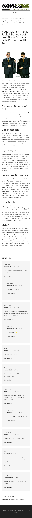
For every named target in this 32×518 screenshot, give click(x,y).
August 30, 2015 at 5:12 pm (14, 285)
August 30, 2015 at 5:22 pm (14, 412)
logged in (11, 499)
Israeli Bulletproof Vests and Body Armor (16, 6)
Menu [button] (17, 12)
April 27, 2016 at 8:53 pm (11, 454)
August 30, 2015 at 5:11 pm (11, 267)
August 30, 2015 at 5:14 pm (14, 328)
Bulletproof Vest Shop (18, 510)
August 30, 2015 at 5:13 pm (11, 307)
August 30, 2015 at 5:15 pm (11, 370)
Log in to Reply (8, 277)
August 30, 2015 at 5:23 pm (11, 434)
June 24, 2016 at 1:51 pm (11, 477)
